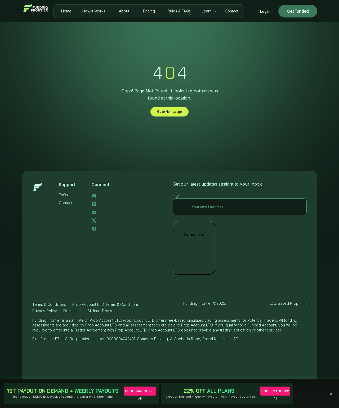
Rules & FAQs (179, 11)
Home (66, 11)
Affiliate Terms (99, 314)
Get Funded (298, 11)
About (127, 11)
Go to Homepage (170, 113)
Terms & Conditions (49, 307)
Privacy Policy (44, 314)
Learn (209, 11)
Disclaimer (72, 314)
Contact (231, 11)
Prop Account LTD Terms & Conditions (105, 307)
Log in (265, 11)
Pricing (149, 11)
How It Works (96, 11)
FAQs (63, 198)
